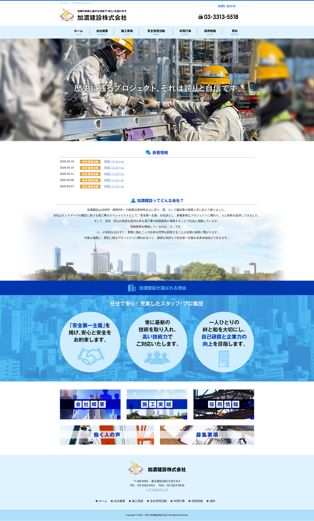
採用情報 (197, 501)
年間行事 (179, 501)
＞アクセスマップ (157, 490)
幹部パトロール (114, 161)
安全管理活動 (158, 501)
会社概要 (119, 501)
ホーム (103, 501)
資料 (212, 501)
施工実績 (137, 501)
